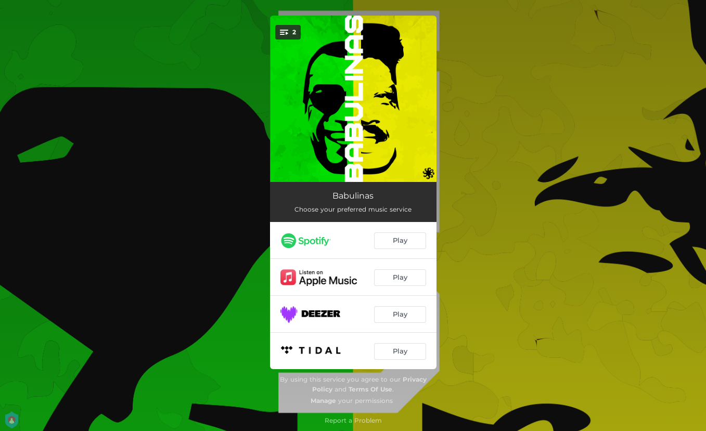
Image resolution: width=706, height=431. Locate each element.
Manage (323, 400)
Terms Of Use (370, 389)
